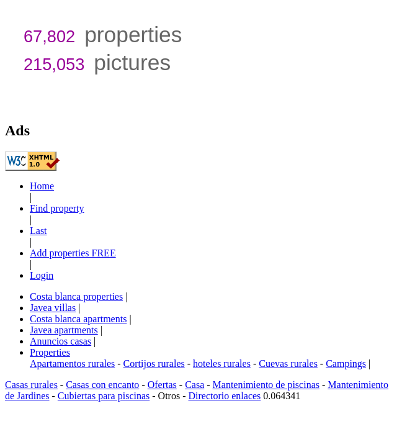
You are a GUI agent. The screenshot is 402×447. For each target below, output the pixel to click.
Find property (57, 208)
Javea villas (53, 307)
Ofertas (162, 384)
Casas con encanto (102, 384)
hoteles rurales (222, 363)
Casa (194, 384)
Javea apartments (64, 330)
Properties (50, 352)
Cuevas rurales (288, 363)
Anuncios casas (60, 341)
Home (42, 186)
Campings (346, 363)
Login (41, 275)
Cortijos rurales (154, 363)
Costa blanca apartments (78, 319)
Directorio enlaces (224, 396)
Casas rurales (31, 384)
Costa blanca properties (76, 296)
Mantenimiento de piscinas (266, 384)
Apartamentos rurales (72, 363)
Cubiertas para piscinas (104, 396)
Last (38, 230)
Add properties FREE (73, 253)
